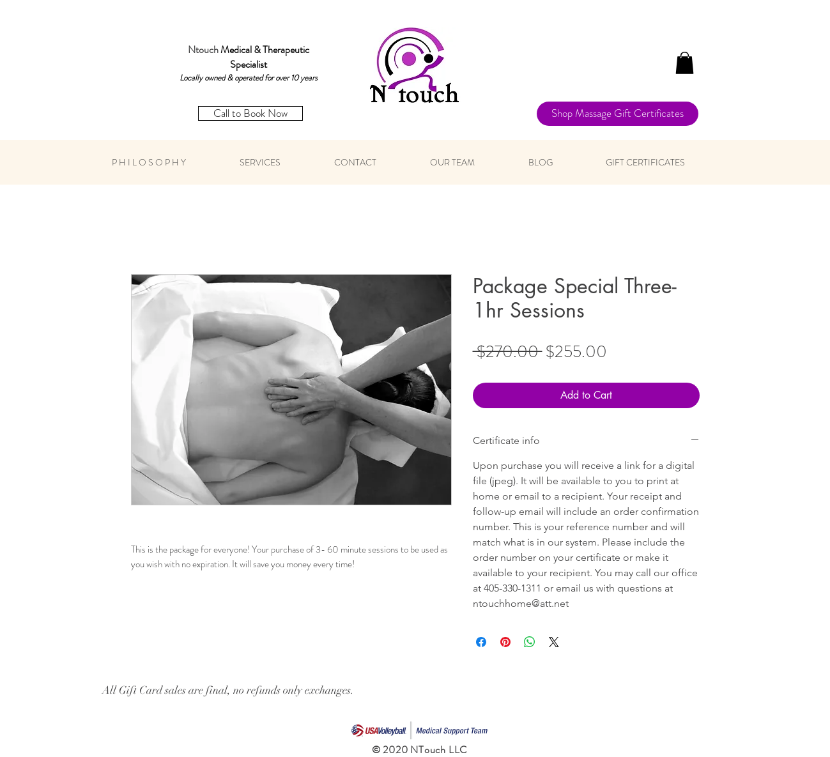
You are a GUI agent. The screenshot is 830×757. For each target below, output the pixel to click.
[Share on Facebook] (481, 642)
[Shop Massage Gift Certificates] (617, 114)
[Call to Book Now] (250, 113)
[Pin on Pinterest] (505, 642)
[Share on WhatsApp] (529, 642)
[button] (684, 63)
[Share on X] (554, 642)
